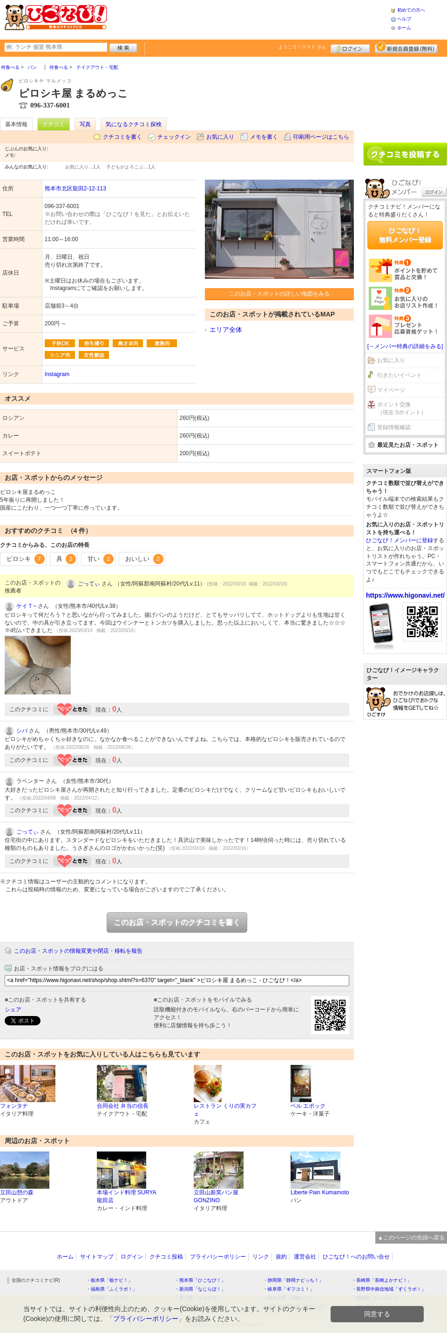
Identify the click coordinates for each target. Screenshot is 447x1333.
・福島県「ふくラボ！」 (111, 1289)
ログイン (350, 47)
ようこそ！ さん (302, 46)
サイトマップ (97, 1256)
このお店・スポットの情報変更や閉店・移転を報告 (78, 951)
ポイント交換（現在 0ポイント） (402, 408)
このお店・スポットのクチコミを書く (177, 922)
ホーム (404, 27)
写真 (85, 124)
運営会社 (305, 1256)
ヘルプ (404, 18)
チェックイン (174, 137)
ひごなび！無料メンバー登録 (405, 235)
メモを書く (264, 137)
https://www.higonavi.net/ (405, 595)
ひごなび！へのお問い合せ (356, 1256)
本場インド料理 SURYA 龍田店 (126, 1196)
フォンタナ (14, 1106)
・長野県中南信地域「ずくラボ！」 (389, 1289)
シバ (21, 730)
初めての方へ (411, 10)
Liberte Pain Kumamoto (320, 1192)
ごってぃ (89, 583)
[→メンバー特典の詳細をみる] (405, 346)
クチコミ (53, 124)
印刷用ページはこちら (321, 137)
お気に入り (220, 137)
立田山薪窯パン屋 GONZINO (216, 1196)
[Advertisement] (249, 19)
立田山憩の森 (17, 1192)
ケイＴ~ (26, 606)
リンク (260, 1256)
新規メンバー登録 (406, 47)
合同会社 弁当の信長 (123, 1106)
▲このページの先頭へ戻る (411, 1237)
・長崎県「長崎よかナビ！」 (382, 1280)
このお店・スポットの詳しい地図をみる (279, 293)
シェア (13, 1009)
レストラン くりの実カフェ (225, 1110)
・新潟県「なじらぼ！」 (200, 1289)
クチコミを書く (122, 137)
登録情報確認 (394, 427)
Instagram (57, 374)
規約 (281, 1256)
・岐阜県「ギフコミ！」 (288, 1289)
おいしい (144, 559)
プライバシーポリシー (218, 1256)
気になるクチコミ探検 (134, 124)
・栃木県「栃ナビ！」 (109, 1280)
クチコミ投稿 (166, 1256)
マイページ (391, 390)
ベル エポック (308, 1106)
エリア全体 (226, 329)
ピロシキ (26, 559)
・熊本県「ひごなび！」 (200, 1280)
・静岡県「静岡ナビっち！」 (293, 1280)
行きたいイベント (399, 375)
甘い (101, 559)
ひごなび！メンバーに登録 (399, 540)
